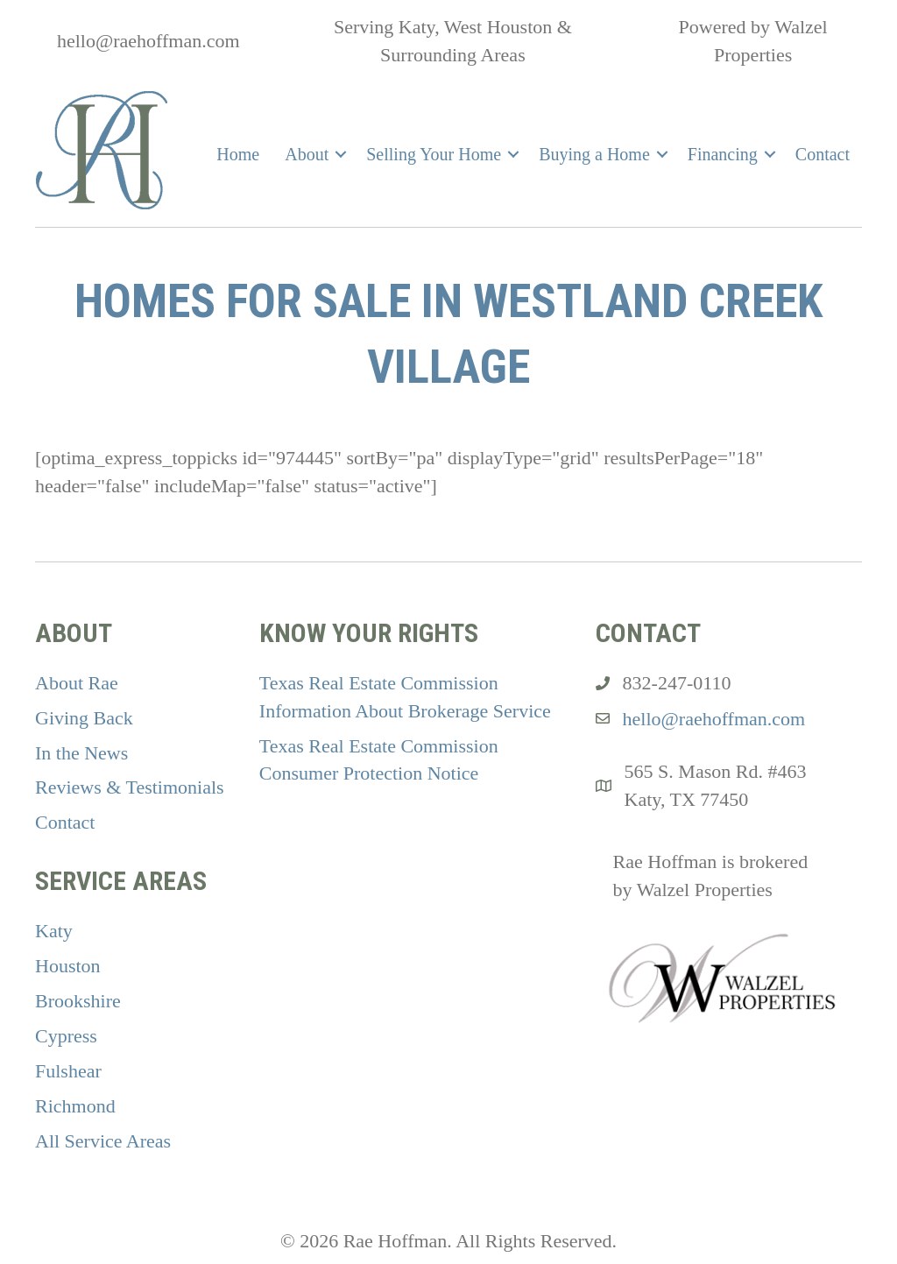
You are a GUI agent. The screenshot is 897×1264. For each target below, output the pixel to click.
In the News (81, 753)
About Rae (76, 683)
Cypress (66, 1036)
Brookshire (78, 1001)
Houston (68, 966)
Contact (822, 154)
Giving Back (84, 718)
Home (237, 154)
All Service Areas (103, 1141)
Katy (54, 931)
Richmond (75, 1106)
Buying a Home (594, 154)
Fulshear (68, 1071)
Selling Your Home (433, 154)
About (306, 154)
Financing (723, 154)
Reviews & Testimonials (129, 787)
